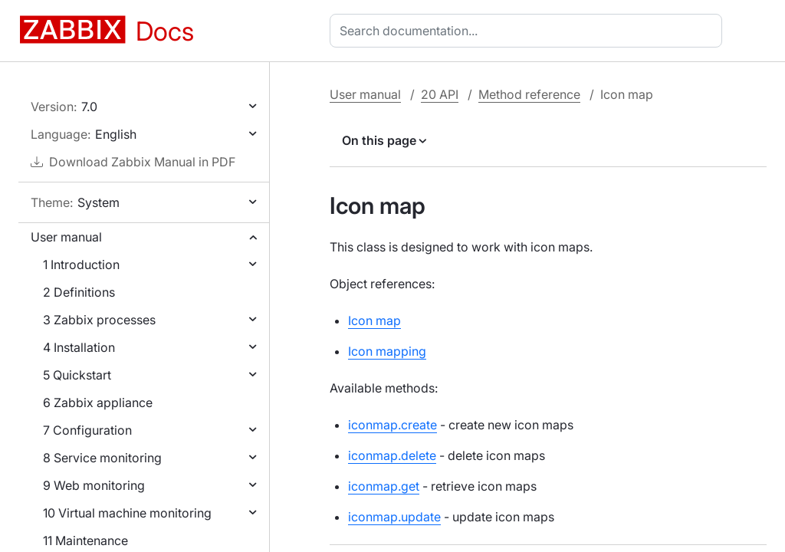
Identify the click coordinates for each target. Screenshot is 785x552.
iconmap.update (394, 516)
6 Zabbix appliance (98, 402)
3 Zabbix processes (99, 319)
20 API (439, 94)
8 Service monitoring (102, 457)
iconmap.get (383, 486)
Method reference (529, 94)
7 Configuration (87, 430)
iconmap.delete (392, 455)
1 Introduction (81, 264)
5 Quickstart (77, 375)
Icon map (374, 320)
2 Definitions (79, 292)
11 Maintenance (85, 540)
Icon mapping (387, 351)
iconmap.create (392, 424)
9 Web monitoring (94, 485)
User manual (66, 237)
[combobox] (529, 30)
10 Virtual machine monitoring (127, 513)
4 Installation (79, 347)
